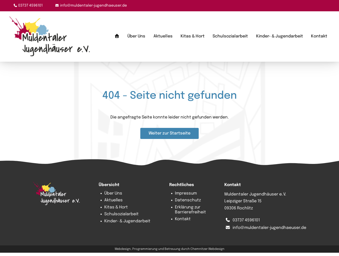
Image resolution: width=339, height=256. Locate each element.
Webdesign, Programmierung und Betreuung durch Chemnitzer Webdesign (169, 252)
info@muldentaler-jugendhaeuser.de (93, 6)
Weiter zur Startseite (169, 136)
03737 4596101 (30, 6)
